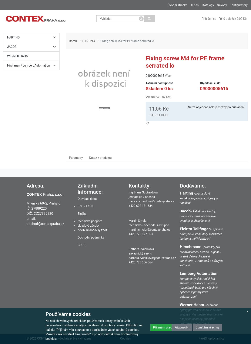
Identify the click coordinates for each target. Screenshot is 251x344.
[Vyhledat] (149, 18)
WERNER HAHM (18, 56)
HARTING (32, 37)
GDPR (81, 245)
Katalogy (208, 5)
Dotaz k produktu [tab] (100, 157)
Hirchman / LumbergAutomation (32, 65)
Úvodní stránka (177, 5)
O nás (195, 5)
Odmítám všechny (207, 327)
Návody (222, 5)
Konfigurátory (239, 5)
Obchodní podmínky (91, 237)
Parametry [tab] (76, 157)
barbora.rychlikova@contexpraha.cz (152, 258)
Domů (73, 41)
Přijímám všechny (165, 327)
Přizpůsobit (182, 327)
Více (168, 75)
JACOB (32, 47)
